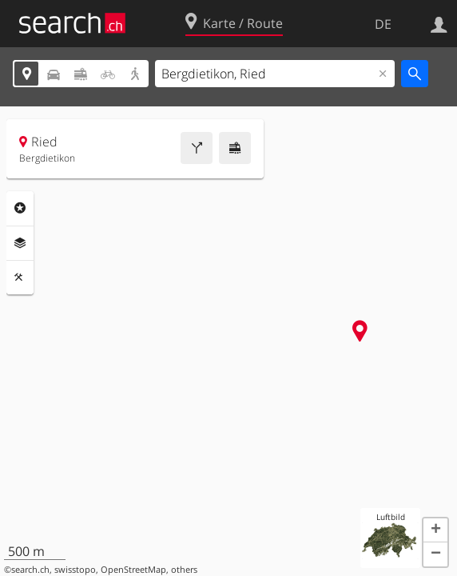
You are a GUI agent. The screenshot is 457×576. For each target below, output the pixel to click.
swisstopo (75, 569)
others (184, 569)
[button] (435, 530)
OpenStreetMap (133, 569)
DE (383, 24)
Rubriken (20, 208)
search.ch (30, 569)
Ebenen (20, 243)
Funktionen (20, 277)
